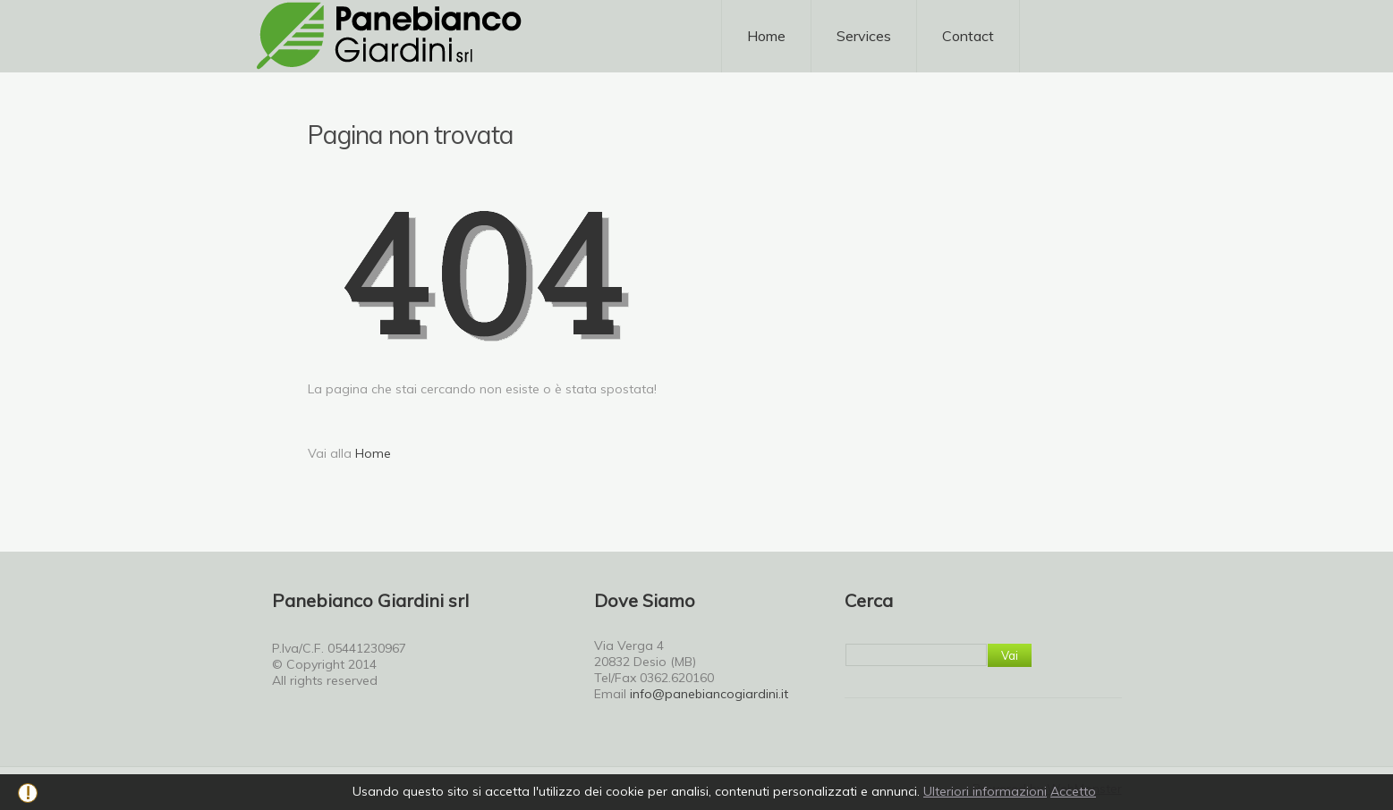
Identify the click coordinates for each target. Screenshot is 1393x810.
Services (864, 43)
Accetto (1073, 791)
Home (766, 36)
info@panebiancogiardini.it (709, 694)
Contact (968, 36)
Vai (1009, 655)
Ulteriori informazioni (985, 791)
